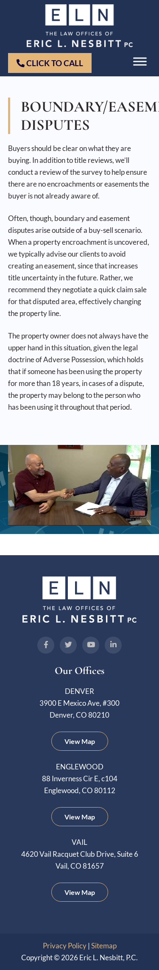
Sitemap (104, 945)
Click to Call (50, 63)
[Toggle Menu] (140, 62)
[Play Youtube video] (79, 485)
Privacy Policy (64, 945)
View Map (79, 741)
